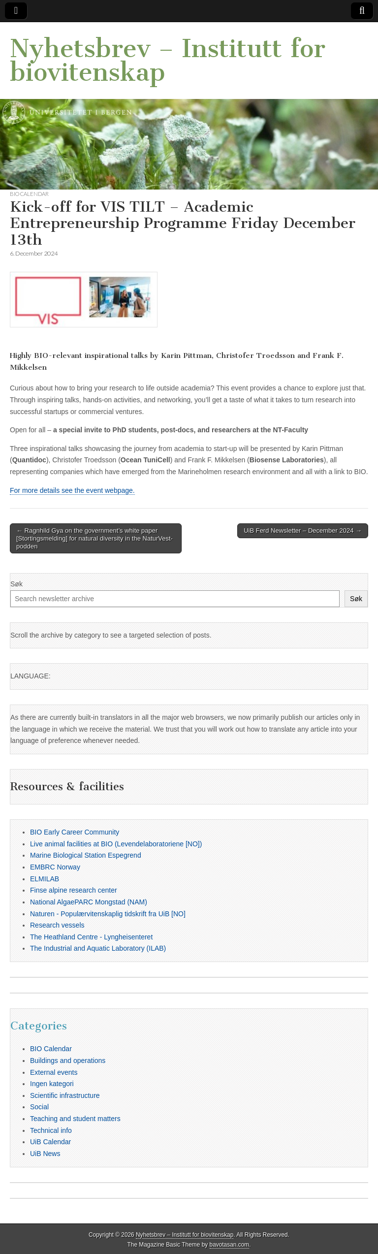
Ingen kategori (52, 1084)
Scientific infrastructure (65, 1095)
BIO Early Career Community (74, 832)
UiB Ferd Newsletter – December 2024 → (303, 530)
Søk (16, 584)
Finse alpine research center (73, 890)
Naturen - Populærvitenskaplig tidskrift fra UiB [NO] (108, 914)
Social (39, 1107)
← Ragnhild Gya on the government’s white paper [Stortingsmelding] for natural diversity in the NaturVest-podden (94, 538)
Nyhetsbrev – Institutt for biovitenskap (167, 60)
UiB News (45, 1154)
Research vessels (57, 925)
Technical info (51, 1130)
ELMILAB (44, 879)
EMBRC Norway (55, 867)
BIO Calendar (29, 194)
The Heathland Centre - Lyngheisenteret (91, 937)
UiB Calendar (50, 1142)
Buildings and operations (67, 1060)
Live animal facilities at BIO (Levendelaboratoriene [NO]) (116, 844)
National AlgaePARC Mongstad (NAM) (88, 902)
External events (54, 1072)
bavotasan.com (230, 1244)
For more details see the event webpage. (72, 490)
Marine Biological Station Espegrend (85, 855)
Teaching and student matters (75, 1119)
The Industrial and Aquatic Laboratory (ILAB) (98, 948)
